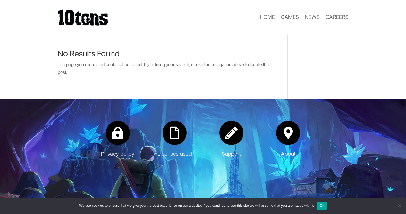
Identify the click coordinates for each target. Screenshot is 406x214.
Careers (337, 17)
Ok (322, 206)
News (312, 17)
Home (267, 17)
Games (290, 17)
